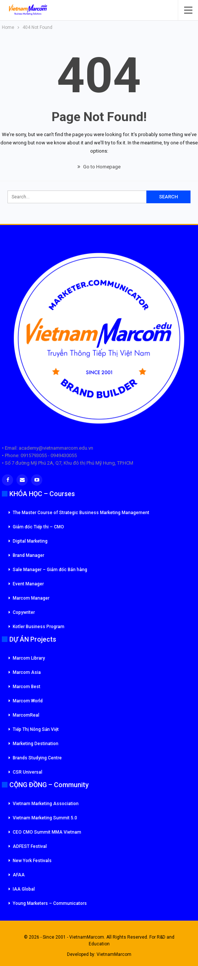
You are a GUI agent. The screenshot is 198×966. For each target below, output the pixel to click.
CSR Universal (27, 772)
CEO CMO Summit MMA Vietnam (47, 832)
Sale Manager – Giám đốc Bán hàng (50, 569)
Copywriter (24, 612)
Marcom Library (29, 658)
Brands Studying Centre (37, 757)
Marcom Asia (27, 672)
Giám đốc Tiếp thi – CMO (38, 527)
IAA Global (24, 889)
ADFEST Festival (30, 846)
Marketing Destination (35, 743)
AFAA (19, 875)
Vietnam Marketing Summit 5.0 (45, 817)
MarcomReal (26, 715)
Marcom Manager (31, 598)
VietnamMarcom (114, 954)
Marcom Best (26, 686)
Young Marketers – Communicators (50, 903)
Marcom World (28, 701)
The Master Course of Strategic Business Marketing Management (81, 512)
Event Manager (28, 583)
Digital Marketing (30, 541)
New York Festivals (32, 860)
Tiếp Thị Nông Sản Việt (36, 729)
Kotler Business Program (38, 626)
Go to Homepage (99, 167)
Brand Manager (28, 555)
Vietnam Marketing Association (46, 803)
